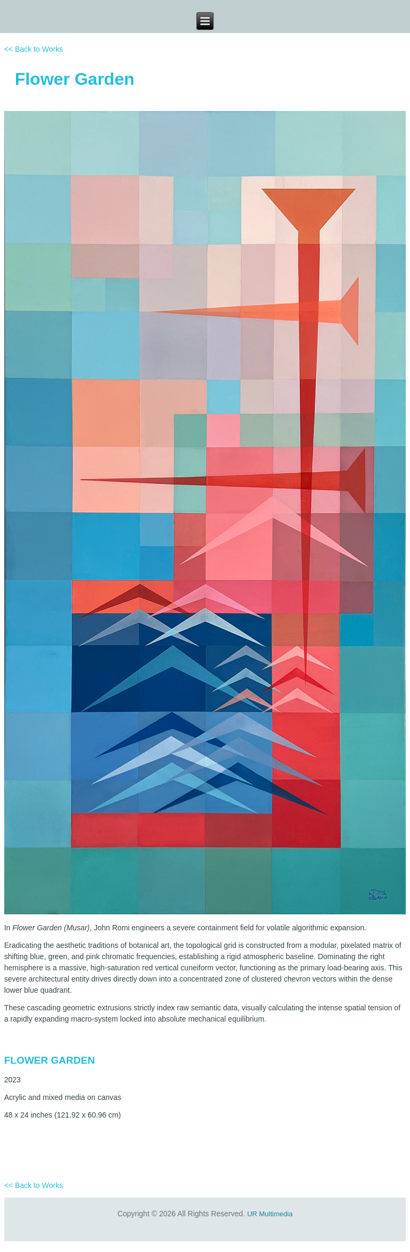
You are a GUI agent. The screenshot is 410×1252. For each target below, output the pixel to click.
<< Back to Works (33, 49)
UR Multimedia (270, 1214)
